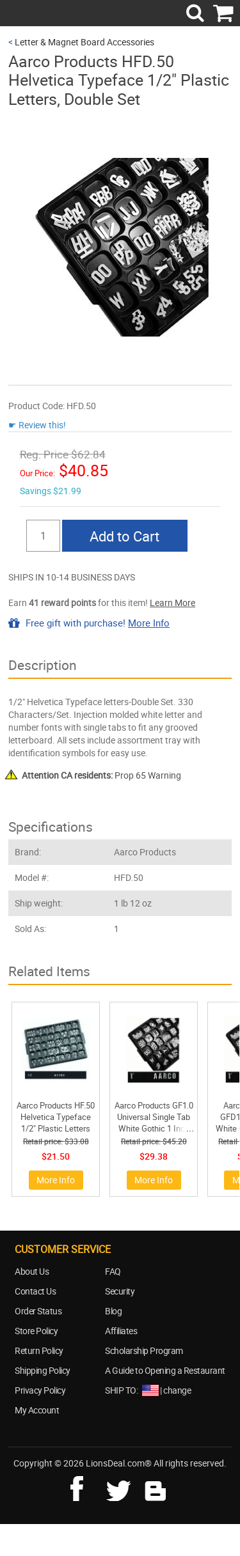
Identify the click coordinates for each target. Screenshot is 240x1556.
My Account (37, 1410)
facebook (86, 1487)
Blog (113, 1311)
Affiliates (121, 1331)
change (177, 1390)
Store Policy (36, 1331)
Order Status (38, 1311)
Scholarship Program (144, 1350)
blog (156, 1487)
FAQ (113, 1271)
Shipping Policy (42, 1370)
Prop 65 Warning (101, 775)
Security (119, 1291)
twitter (121, 1487)
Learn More (172, 602)
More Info (149, 622)
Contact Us (35, 1291)
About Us (32, 1271)
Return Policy (39, 1350)
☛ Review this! (37, 425)
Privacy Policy (40, 1390)
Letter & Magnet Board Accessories (84, 42)
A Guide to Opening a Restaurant (165, 1370)
